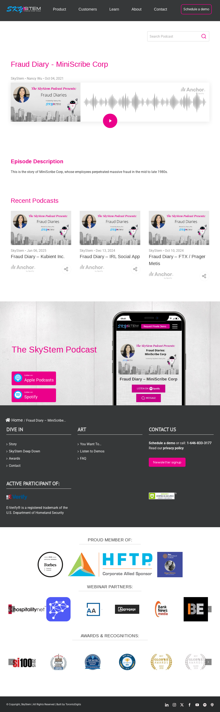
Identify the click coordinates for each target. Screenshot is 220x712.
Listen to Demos (92, 451)
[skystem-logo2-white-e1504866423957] (23, 7)
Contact (14, 466)
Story (13, 444)
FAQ (83, 458)
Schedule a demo (196, 9)
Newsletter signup (167, 462)
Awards (14, 458)
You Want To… (90, 444)
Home (14, 420)
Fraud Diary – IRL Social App (110, 256)
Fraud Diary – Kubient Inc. (38, 256)
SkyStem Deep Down (24, 451)
